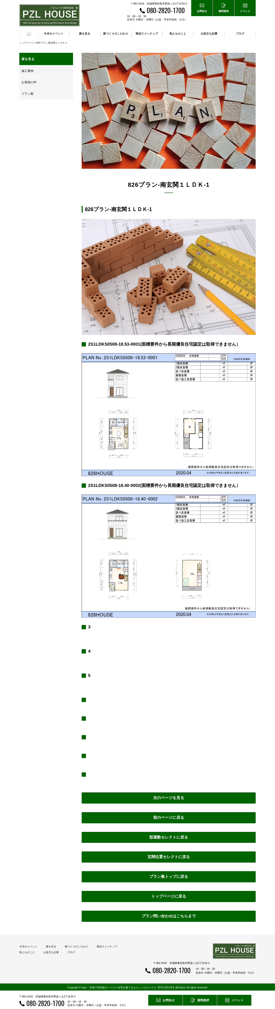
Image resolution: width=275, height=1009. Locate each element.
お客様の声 (29, 81)
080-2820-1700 (166, 10)
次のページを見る (168, 797)
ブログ (240, 33)
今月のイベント (28, 945)
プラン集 (27, 92)
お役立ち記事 (209, 33)
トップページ (26, 41)
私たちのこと (27, 951)
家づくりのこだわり (76, 945)
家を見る (51, 945)
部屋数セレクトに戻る (168, 836)
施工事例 (27, 69)
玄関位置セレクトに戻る (168, 856)
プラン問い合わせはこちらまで (169, 915)
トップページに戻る (168, 895)
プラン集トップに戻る (168, 876)
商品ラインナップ (107, 945)
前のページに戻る (168, 816)
